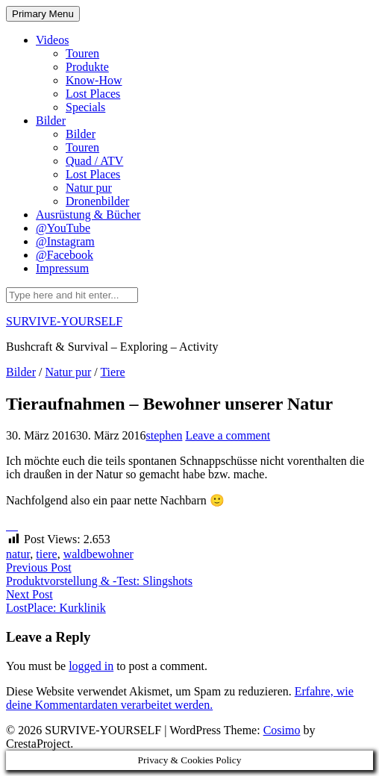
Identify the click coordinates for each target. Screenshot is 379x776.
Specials (85, 107)
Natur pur (89, 187)
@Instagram (65, 241)
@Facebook (64, 254)
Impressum (62, 268)
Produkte (87, 66)
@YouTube (63, 228)
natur (18, 554)
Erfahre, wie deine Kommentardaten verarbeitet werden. (180, 698)
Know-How (94, 80)
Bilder (51, 120)
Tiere (112, 372)
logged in (91, 666)
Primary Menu (43, 13)
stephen (164, 435)
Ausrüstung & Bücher (88, 214)
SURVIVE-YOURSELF (64, 321)
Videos (52, 40)
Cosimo (282, 730)
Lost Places (93, 93)
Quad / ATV (94, 160)
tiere (46, 554)
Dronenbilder (97, 201)
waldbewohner (98, 554)
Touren (82, 53)
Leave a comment (227, 435)
